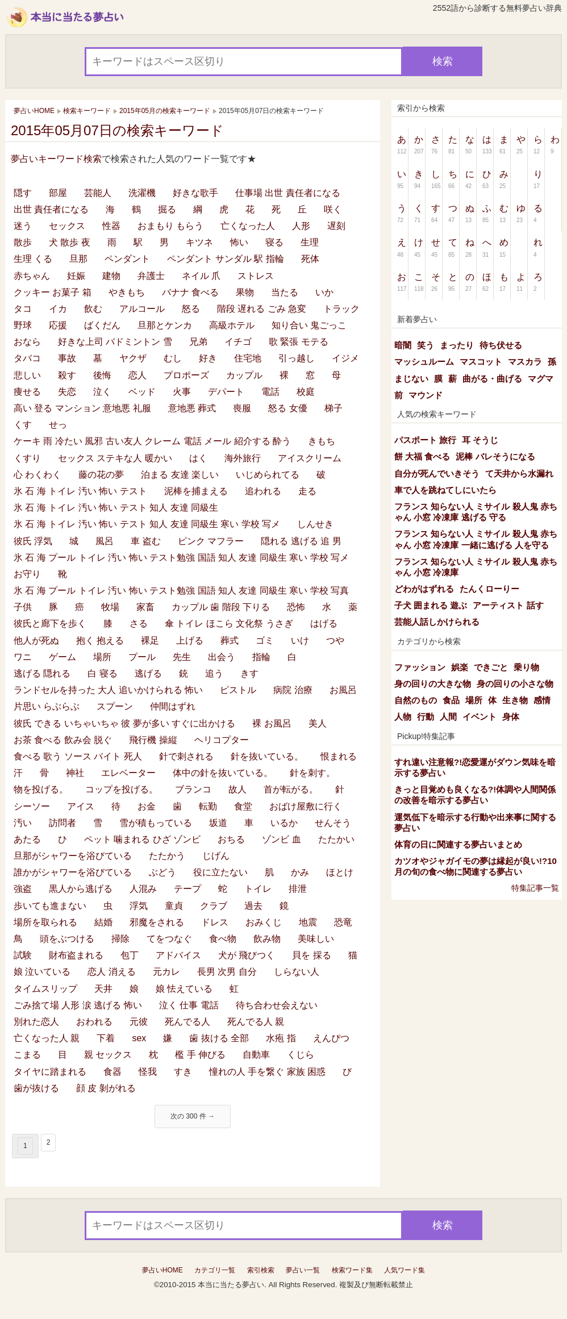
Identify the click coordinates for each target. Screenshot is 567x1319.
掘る (167, 209)
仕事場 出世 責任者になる (287, 193)
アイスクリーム (309, 458)
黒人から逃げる (80, 889)
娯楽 (459, 667)
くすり (27, 458)
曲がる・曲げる (492, 378)
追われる (263, 491)
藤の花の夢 (101, 474)
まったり (457, 345)
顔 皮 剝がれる (106, 1088)
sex (139, 1038)
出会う (221, 657)
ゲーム (62, 657)
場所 (102, 657)
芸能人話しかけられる (437, 622)
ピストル (238, 690)
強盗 (23, 889)
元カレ (166, 971)
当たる (284, 292)
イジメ (345, 358)
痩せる (27, 391)
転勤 (208, 806)
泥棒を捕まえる (196, 491)
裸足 (150, 640)
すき (183, 1071)
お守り (27, 574)
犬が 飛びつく (246, 955)
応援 (58, 325)
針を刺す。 (312, 773)
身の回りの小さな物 (515, 683)
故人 (237, 789)
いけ (300, 640)
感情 (542, 700)
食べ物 (222, 939)
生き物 (515, 700)
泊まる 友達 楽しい (180, 474)
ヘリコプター (221, 740)
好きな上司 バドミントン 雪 (115, 342)
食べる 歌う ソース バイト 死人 (78, 756)
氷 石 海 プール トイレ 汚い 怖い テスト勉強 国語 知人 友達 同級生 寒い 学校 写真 (181, 590)
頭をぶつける (67, 939)
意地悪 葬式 (192, 408)
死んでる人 (187, 1021)
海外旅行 (242, 458)
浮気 (139, 906)
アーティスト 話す (508, 605)
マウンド (425, 395)
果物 (245, 292)
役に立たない (220, 872)
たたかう (167, 856)
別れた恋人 (36, 1021)
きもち (321, 441)
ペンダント (127, 259)
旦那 (78, 259)
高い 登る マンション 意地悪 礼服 (82, 408)
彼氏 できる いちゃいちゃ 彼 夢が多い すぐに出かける (124, 723)
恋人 (137, 375)
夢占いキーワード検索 (56, 159)
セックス (67, 226)
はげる (323, 623)
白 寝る (102, 673)
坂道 (218, 823)
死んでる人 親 (255, 1021)
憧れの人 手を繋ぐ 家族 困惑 (267, 1071)
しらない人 (296, 971)
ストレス (255, 276)
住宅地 (247, 358)
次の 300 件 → (192, 1116)
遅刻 (336, 226)
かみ (300, 872)
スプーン (115, 706)
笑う (425, 345)
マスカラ (525, 361)
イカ (58, 309)
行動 (425, 716)
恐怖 (296, 607)
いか (324, 292)
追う (214, 673)
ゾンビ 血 (281, 839)
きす (249, 673)
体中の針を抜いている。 (223, 773)
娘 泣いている (42, 971)
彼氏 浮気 (33, 541)
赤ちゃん (32, 276)
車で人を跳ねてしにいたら (445, 490)
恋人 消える (111, 971)
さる (139, 623)
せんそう (333, 823)
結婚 (103, 922)
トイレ (258, 889)
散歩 (23, 242)
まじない (411, 378)
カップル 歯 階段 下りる (221, 607)
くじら (300, 1054)
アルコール (142, 309)
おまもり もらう (170, 226)
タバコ (27, 358)
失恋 (67, 391)
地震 (308, 922)
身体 (510, 716)
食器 (112, 1071)
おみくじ (263, 922)
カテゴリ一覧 (214, 1270)
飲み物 (267, 939)
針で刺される (186, 756)
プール (142, 657)
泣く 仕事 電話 (189, 1005)
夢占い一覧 (303, 1270)
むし (173, 358)
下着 (106, 1038)
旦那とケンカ (164, 325)
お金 (146, 806)
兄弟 (198, 342)
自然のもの (415, 700)
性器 (111, 226)
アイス (80, 806)
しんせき (315, 524)
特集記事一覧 (535, 887)
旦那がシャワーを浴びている (73, 856)
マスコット (481, 361)
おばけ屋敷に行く (305, 806)
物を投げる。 (41, 789)
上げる (189, 640)
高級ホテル (232, 325)
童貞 (174, 906)
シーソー (32, 806)
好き (208, 358)
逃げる (148, 673)
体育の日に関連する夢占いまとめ (458, 844)
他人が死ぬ (36, 640)
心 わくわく (37, 474)
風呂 (104, 541)
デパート (226, 391)
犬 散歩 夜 (69, 242)
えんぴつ (331, 1038)
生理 (310, 242)
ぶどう (162, 872)
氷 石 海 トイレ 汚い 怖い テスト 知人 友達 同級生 (116, 507)
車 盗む (145, 541)
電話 (270, 391)
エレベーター (128, 773)
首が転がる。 (291, 789)
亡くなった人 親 (47, 1038)
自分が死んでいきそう (437, 473)
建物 (111, 276)
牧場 (110, 607)
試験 (23, 955)
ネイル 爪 (201, 276)
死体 (310, 259)
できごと (491, 667)
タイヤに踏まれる (50, 1071)
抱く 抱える (100, 640)
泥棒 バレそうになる (495, 456)
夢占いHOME (162, 1270)
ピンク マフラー (211, 541)
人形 (301, 226)
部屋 (58, 193)
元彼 (139, 1021)
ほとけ (339, 872)
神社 (75, 773)
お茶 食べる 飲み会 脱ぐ (63, 740)
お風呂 (343, 690)
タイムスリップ (45, 989)
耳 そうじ (480, 440)
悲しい (27, 375)
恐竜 (343, 922)
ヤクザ (133, 358)
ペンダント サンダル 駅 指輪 (225, 259)
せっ (58, 424)
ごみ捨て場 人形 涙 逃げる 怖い (78, 1005)
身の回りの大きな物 (432, 683)
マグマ (540, 378)
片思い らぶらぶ (47, 706)
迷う (23, 226)
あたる (27, 839)
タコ (23, 309)
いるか (284, 823)
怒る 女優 (287, 408)
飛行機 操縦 (153, 740)
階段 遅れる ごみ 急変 (261, 309)
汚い (23, 823)
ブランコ (193, 789)
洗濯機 (142, 193)
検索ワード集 (352, 1270)
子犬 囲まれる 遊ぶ (430, 605)
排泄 (298, 889)
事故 (67, 358)
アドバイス (178, 955)
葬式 (229, 640)
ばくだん (102, 325)
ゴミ (265, 640)
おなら (27, 342)
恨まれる (338, 756)
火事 (182, 391)
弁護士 (151, 276)
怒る (191, 309)
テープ (187, 889)
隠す (23, 193)
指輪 (261, 657)
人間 (448, 716)
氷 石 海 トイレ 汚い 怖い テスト (80, 491)
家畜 (145, 607)
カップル (244, 375)
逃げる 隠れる (42, 673)
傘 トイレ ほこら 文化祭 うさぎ (229, 623)
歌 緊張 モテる (298, 342)
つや (335, 640)
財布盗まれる (76, 955)
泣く (102, 391)
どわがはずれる (424, 589)
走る (307, 491)
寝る (274, 242)
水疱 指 (280, 1038)
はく (198, 458)
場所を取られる (45, 922)
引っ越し (296, 358)
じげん (216, 856)
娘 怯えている (184, 989)
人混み (143, 889)
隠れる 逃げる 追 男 (301, 541)
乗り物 (526, 667)
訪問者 (62, 823)
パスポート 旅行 (425, 440)
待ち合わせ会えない (277, 1005)
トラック (341, 309)
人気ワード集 (404, 1270)
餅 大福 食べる (422, 456)
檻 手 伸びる (200, 1054)
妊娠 (76, 276)
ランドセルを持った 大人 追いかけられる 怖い (108, 690)
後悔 (102, 375)
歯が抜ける (36, 1088)
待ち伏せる (501, 345)
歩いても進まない (50, 906)
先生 (182, 657)
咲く (333, 209)
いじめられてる (267, 474)
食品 (451, 700)
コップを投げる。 (121, 789)
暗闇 (402, 345)
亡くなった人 (247, 226)
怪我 (148, 1071)
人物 (402, 716)
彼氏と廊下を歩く (50, 623)
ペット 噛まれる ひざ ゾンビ (142, 839)
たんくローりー (489, 589)
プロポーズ (186, 375)
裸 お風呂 (271, 723)
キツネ (199, 242)
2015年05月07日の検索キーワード (117, 130)
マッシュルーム (424, 361)
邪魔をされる (157, 922)
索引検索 (260, 1270)
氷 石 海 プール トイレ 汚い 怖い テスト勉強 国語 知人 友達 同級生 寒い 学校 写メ (181, 557)
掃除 (120, 939)
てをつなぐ (169, 939)
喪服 (242, 408)
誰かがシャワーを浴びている (73, 872)
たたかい (336, 839)
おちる (231, 839)
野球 (23, 325)
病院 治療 (292, 690)
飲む (93, 309)
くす (23, 424)
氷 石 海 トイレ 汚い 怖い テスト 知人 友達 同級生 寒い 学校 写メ (147, 524)
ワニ (23, 657)
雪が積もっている (155, 823)
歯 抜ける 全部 (219, 1038)
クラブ (213, 906)
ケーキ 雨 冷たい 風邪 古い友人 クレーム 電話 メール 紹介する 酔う (152, 441)
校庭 (306, 391)
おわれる (94, 1021)
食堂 (243, 806)
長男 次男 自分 (227, 971)
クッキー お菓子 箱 (52, 292)
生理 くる (33, 259)
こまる (27, 1054)
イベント (479, 716)
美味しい (316, 939)
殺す (67, 375)
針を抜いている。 (267, 756)
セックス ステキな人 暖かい (115, 458)
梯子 (333, 408)
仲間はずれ (172, 706)
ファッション (419, 667)
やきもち (127, 292)
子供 (23, 607)
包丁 (129, 955)
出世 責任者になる (51, 209)
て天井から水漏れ (519, 473)
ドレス (214, 922)
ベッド (142, 391)
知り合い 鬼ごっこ (309, 325)
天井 (103, 989)
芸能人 (97, 193)
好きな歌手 (195, 193)
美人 (317, 723)
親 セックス (108, 1054)
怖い (239, 242)
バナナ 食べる (190, 292)
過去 (253, 906)
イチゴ (238, 342)
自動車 (256, 1054)
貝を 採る (311, 955)
